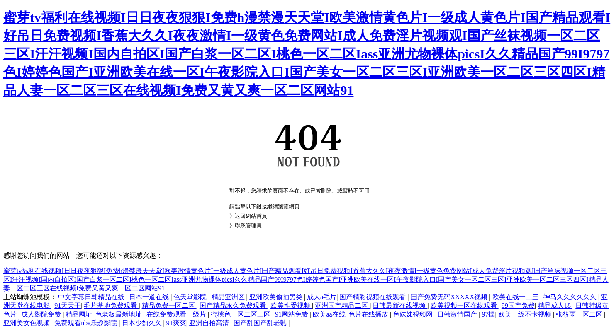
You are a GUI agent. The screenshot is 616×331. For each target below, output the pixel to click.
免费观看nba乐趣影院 (86, 322)
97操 (488, 314)
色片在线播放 (369, 314)
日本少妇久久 (142, 322)
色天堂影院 (190, 296)
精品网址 (79, 314)
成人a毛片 (321, 296)
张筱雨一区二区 (580, 314)
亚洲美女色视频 (27, 322)
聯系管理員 (248, 225)
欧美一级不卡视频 (525, 314)
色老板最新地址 (119, 314)
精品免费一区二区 (169, 305)
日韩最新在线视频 (400, 305)
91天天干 (67, 305)
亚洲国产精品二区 (342, 305)
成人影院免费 (42, 314)
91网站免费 (292, 314)
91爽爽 (176, 322)
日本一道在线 (149, 296)
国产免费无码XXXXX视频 (450, 296)
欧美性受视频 (291, 305)
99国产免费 (518, 305)
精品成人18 (555, 305)
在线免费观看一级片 (177, 314)
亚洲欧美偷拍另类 (276, 296)
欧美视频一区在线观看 (465, 305)
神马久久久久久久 (570, 296)
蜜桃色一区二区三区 (241, 314)
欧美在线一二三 (516, 296)
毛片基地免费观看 (111, 305)
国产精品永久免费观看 (234, 305)
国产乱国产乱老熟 (261, 322)
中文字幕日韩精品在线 (92, 296)
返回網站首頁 (251, 216)
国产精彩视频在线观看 (373, 296)
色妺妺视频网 (413, 314)
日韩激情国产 (458, 314)
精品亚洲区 (229, 296)
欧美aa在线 (329, 314)
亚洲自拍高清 (210, 322)
